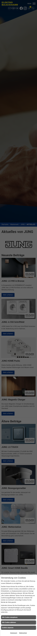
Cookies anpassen (7, 627)
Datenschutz (23, 633)
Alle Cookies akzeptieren (9, 617)
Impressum (13, 633)
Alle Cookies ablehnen (9, 622)
